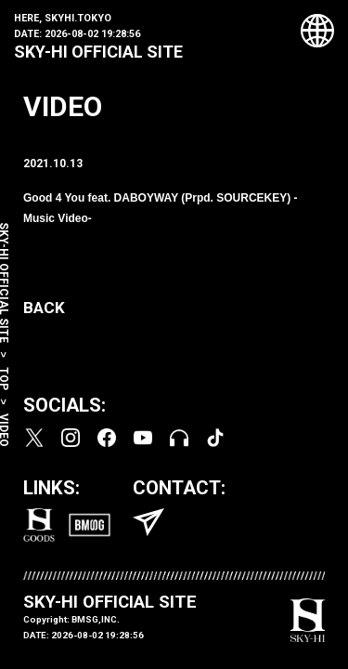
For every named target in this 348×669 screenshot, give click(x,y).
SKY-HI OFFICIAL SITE (98, 51)
